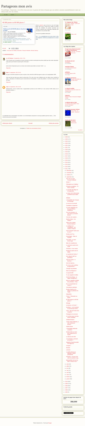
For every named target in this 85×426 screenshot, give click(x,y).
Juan (7, 86)
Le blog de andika (69, 88)
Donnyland (67, 62)
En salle (6, 14)
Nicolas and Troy (70, 234)
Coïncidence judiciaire (71, 287)
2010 (66, 381)
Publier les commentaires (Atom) (33, 128)
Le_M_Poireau (9, 58)
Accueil (30, 123)
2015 (66, 160)
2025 (66, 139)
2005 (66, 392)
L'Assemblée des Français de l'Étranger (72, 200)
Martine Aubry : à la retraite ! (71, 220)
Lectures (68, 349)
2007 (66, 387)
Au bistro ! (68, 33)
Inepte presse (69, 326)
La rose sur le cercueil (71, 203)
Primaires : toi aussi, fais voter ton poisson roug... (72, 357)
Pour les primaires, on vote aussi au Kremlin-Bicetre (72, 214)
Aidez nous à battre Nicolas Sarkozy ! (71, 223)
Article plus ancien (54, 123)
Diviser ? (68, 182)
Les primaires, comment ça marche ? (72, 339)
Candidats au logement (71, 205)
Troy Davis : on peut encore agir (71, 240)
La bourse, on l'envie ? (71, 305)
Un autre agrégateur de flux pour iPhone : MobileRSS (71, 209)
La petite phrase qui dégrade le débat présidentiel (71, 353)
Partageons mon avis (16, 6)
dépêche (41, 25)
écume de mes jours (70, 120)
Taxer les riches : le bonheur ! (70, 260)
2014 (66, 162)
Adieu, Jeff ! (73, 34)
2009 (66, 383)
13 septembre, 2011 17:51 (19, 58)
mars (67, 374)
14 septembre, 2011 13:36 (15, 86)
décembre (69, 170)
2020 (66, 149)
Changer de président (71, 268)
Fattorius (67, 95)
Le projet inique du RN (70, 73)
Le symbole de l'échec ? (72, 254)
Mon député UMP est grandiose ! (71, 257)
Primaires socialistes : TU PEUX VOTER (72, 187)
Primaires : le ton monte (72, 248)
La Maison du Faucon (70, 77)
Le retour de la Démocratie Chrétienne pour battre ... (72, 194)
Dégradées (69, 294)
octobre (68, 174)
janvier (68, 378)
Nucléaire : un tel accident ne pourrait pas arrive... (72, 308)
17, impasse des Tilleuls (71, 22)
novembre (69, 172)
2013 (66, 164)
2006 (66, 390)
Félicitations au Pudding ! (72, 184)
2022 (66, 145)
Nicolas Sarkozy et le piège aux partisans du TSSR (72, 291)
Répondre (8, 68)
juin (67, 368)
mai (67, 370)
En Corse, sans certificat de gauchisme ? (72, 266)
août (67, 364)
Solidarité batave (70, 319)
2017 (66, 156)
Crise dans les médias (12, 50)
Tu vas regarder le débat (72, 275)
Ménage (68, 303)
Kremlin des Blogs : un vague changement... (72, 277)
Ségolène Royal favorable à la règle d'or (72, 343)
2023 (66, 143)
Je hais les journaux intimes (72, 109)
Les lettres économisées (70, 67)
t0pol (7, 72)
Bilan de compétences (71, 243)
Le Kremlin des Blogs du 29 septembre (72, 190)
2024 (66, 141)
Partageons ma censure (72, 314)
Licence (12, 14)
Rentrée (68, 347)
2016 (66, 158)
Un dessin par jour (70, 61)
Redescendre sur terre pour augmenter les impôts (71, 333)
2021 (66, 147)
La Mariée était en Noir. (71, 102)
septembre (69, 177)
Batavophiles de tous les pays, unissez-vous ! (72, 361)
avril (67, 372)
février (68, 376)
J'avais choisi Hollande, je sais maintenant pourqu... (72, 323)
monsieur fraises (69, 66)
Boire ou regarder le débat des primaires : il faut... (72, 281)
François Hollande (26, 50)
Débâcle (68, 197)
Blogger (50, 423)
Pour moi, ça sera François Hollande (71, 179)
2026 (66, 137)
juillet (67, 366)
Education (19, 50)
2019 (66, 151)
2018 (66, 154)
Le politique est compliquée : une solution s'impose (71, 227)
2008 (66, 385)
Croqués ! (68, 345)
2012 (66, 166)
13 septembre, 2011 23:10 (15, 72)
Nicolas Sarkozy (34, 50)
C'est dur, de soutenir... (71, 217)
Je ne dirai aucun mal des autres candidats (72, 317)
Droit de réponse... (70, 263)
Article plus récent (7, 123)
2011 (66, 168)
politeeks (67, 72)
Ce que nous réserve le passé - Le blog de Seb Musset (73, 49)
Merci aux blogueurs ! (71, 270)
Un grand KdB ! (70, 272)
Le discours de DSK (71, 336)
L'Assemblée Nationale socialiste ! (71, 329)
